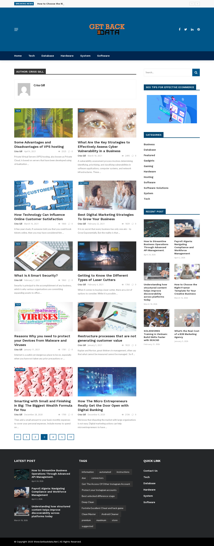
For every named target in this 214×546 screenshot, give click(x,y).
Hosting (148, 177)
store (115, 520)
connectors (97, 477)
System (85, 55)
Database (47, 55)
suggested (87, 526)
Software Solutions (156, 187)
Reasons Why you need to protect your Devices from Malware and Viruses (42, 340)
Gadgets (149, 160)
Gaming (148, 166)
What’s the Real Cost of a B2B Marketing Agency (186, 334)
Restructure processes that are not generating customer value (107, 338)
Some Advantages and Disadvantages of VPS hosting (39, 144)
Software (103, 55)
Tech (31, 55)
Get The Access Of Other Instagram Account (106, 484)
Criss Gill (39, 85)
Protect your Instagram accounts (99, 490)
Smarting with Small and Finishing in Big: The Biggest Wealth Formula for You (43, 405)
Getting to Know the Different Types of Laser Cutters (103, 277)
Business (149, 144)
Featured (83, 183)
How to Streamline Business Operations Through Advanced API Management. (51, 473)
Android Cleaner (110, 514)
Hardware (67, 55)
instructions (123, 471)
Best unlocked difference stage (98, 496)
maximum (101, 520)
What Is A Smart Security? (36, 275)
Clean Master (89, 514)
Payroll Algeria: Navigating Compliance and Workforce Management (184, 247)
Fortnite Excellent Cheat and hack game (102, 508)
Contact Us (150, 470)
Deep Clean (88, 502)
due (84, 477)
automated (105, 471)
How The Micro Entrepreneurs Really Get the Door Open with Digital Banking (103, 405)
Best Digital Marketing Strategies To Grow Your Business (106, 217)
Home (18, 55)
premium (86, 520)
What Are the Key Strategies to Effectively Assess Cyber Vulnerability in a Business (104, 146)
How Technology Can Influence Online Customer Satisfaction (39, 217)
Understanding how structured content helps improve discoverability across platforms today (51, 511)
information (88, 471)
